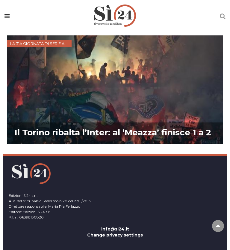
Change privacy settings (115, 235)
